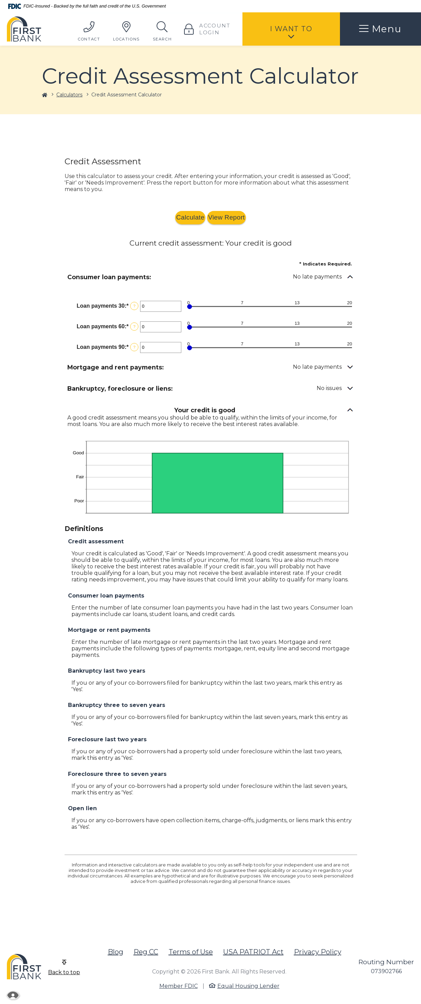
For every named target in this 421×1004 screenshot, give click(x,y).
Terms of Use (191, 952)
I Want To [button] (291, 29)
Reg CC (146, 952)
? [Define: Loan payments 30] (134, 306)
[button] (210, 277)
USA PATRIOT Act (253, 952)
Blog (115, 952)
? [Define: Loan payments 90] (134, 347)
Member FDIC (178, 986)
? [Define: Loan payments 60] (134, 326)
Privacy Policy (317, 952)
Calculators (69, 95)
